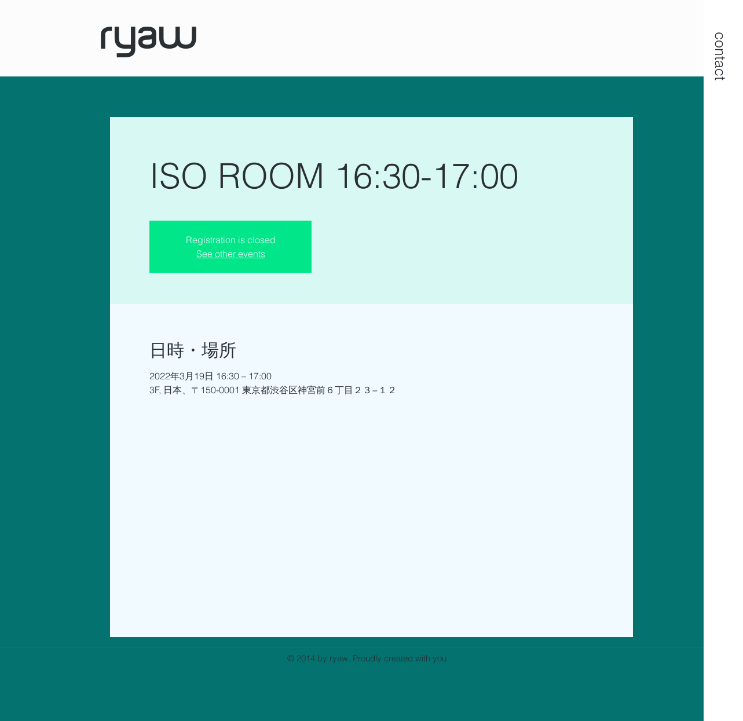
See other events (230, 253)
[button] (720, 56)
